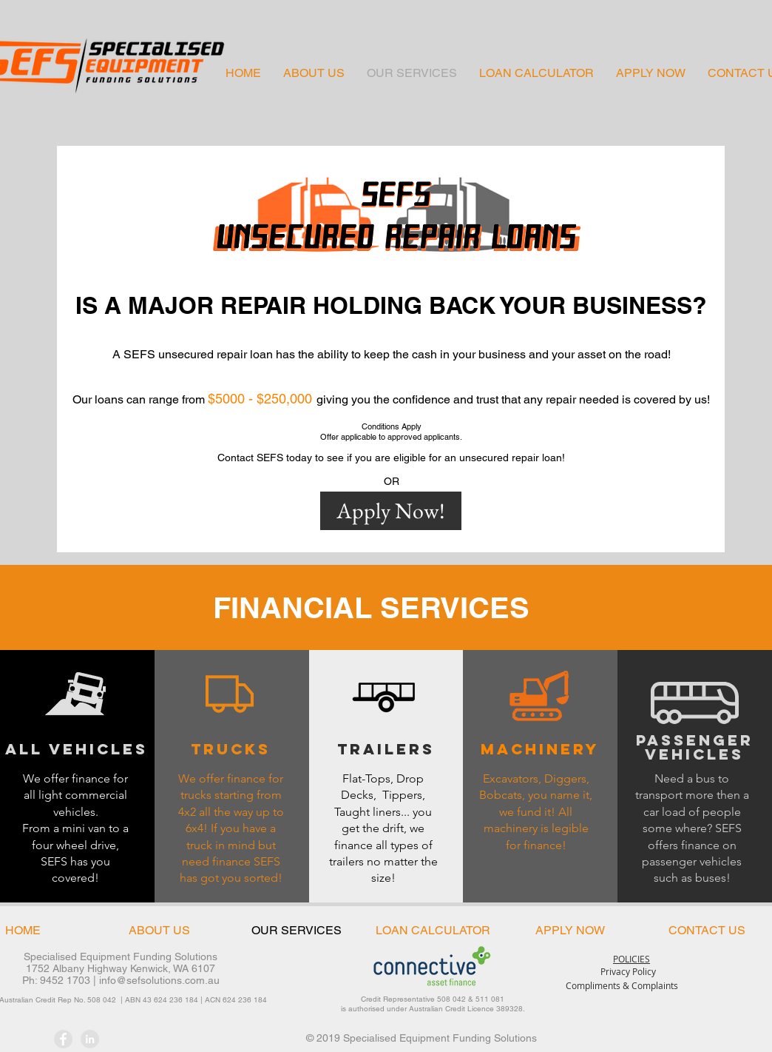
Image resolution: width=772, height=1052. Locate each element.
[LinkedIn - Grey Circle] (90, 1039)
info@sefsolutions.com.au (159, 980)
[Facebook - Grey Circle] (63, 1039)
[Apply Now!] (390, 511)
